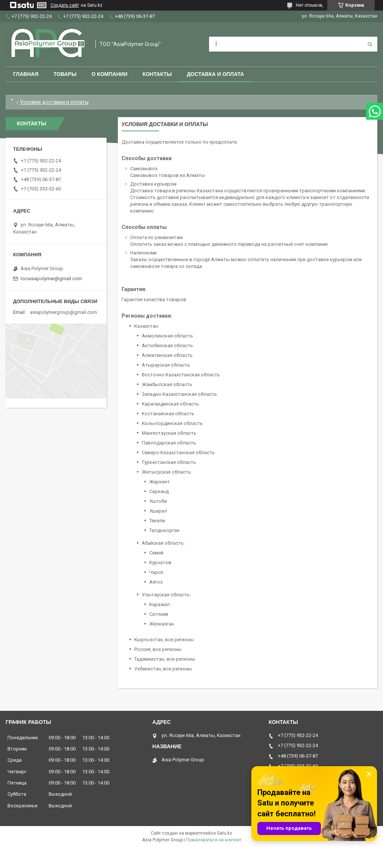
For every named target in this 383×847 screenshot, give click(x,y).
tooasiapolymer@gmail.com (51, 278)
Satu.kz (224, 833)
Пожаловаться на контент (213, 840)
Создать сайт (64, 5)
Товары (65, 74)
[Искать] (369, 44)
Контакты (157, 74)
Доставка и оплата (215, 74)
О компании (110, 74)
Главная (26, 74)
